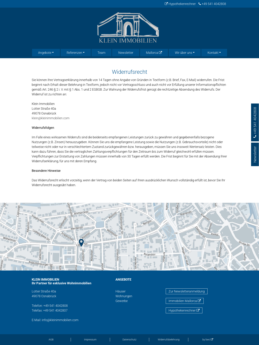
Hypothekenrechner (180, 4)
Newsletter (125, 52)
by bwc (207, 339)
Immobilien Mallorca (185, 301)
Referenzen (74, 52)
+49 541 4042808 (212, 4)
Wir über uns (183, 52)
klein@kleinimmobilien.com (50, 118)
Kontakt (213, 52)
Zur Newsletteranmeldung (187, 291)
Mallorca (154, 52)
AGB (51, 339)
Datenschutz (129, 339)
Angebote (44, 52)
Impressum (90, 339)
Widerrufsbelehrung (168, 339)
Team (101, 52)
